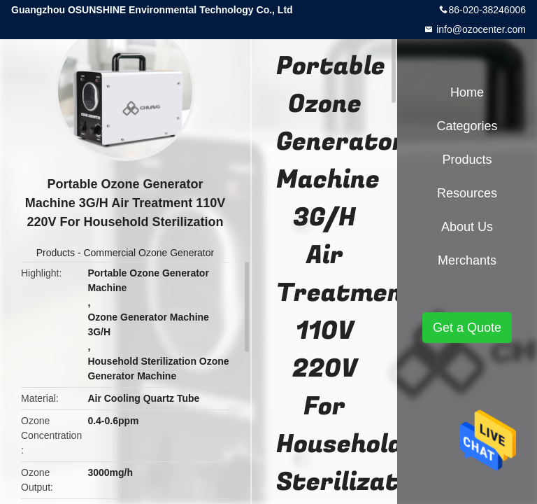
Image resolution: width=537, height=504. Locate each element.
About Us (467, 227)
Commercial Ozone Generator (148, 252)
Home (467, 92)
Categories (466, 126)
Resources (467, 193)
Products (55, 252)
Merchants (467, 260)
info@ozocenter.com (480, 29)
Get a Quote (467, 328)
